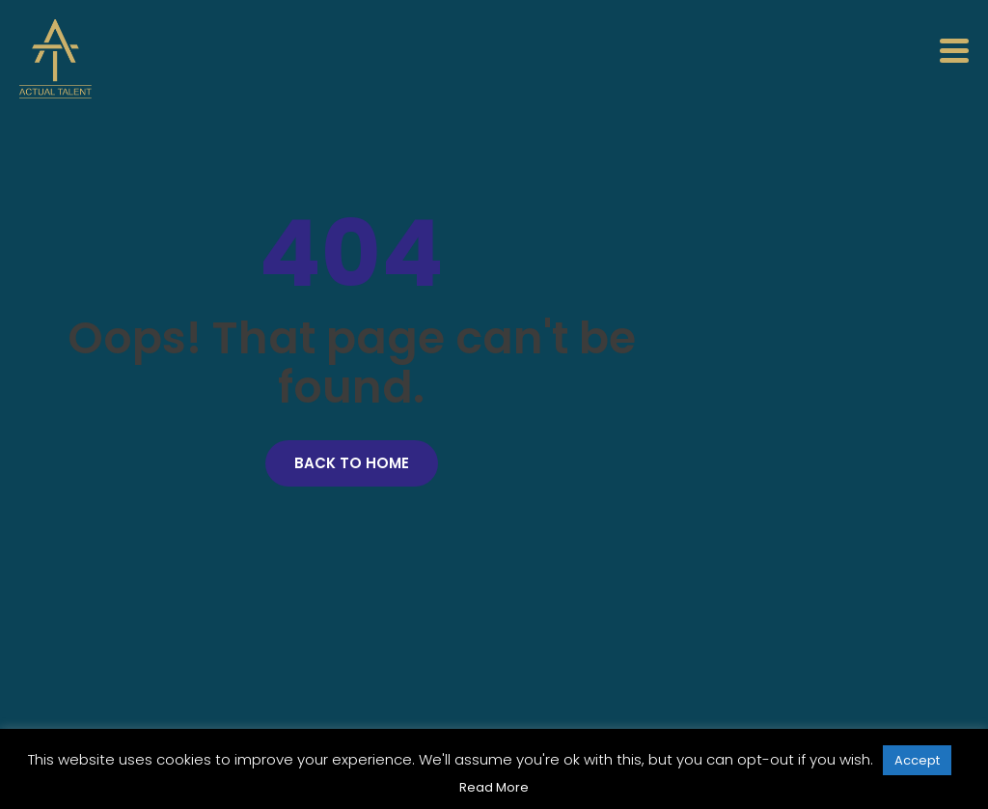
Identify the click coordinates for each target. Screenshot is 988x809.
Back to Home (351, 463)
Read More (494, 787)
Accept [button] (917, 760)
